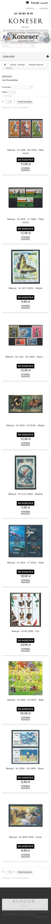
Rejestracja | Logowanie (37, 8)
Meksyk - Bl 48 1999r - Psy (25, 631)
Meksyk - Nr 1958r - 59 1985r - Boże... (25, 768)
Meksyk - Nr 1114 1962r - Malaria (25, 494)
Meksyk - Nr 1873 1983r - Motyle (25, 288)
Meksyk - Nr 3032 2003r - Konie (25, 837)
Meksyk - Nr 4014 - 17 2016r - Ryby (25, 562)
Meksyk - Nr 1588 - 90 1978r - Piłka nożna (25, 151)
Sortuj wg (6, 87)
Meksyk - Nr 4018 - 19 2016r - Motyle (25, 425)
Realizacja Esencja (41, 916)
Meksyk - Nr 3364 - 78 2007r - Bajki (25, 700)
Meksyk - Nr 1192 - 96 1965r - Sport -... (25, 357)
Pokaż (4, 92)
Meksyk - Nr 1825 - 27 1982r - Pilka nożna (25, 221)
